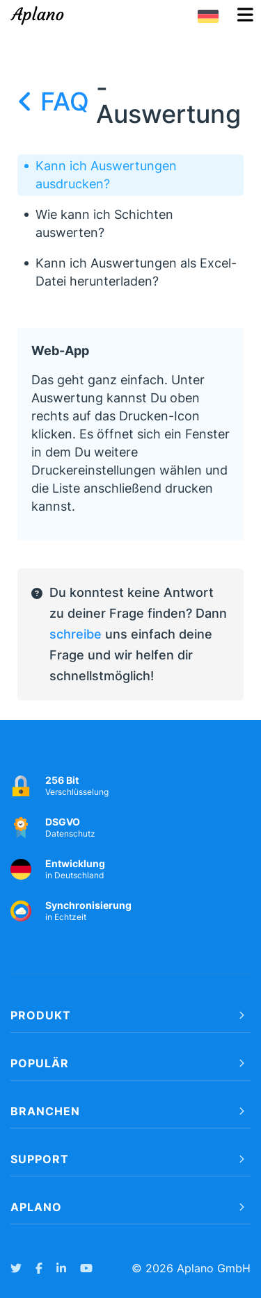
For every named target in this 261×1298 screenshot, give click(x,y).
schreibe (75, 634)
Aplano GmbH (214, 1268)
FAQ (56, 101)
